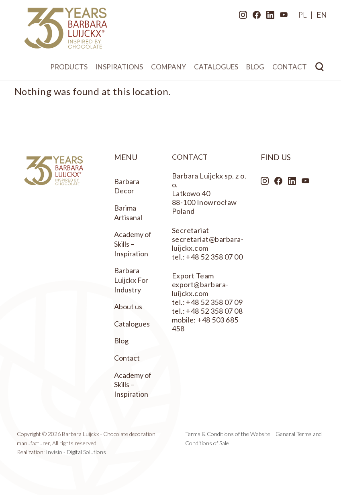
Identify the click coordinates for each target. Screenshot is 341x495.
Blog (255, 68)
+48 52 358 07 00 (214, 256)
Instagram (240, 16)
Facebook (254, 16)
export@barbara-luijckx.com (200, 289)
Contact (289, 68)
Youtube (281, 16)
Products (69, 68)
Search (319, 68)
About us (128, 306)
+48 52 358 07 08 (214, 310)
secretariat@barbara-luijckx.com (208, 243)
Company (168, 68)
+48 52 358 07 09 (214, 302)
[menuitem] (300, 16)
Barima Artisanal (128, 212)
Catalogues (216, 68)
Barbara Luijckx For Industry (131, 280)
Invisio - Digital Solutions (76, 451)
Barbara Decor (126, 186)
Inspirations (119, 68)
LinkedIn (267, 16)
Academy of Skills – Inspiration (132, 244)
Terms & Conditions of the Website (227, 433)
